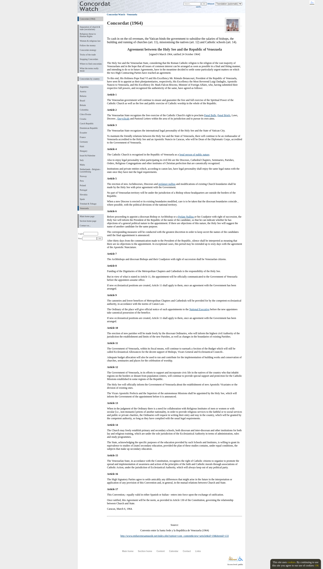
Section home (145, 551)
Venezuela (84, 208)
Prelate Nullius (186, 216)
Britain (83, 105)
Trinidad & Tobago (88, 204)
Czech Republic (87, 123)
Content (160, 551)
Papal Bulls (210, 115)
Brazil (82, 100)
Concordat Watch (116, 14)
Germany (84, 142)
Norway (83, 176)
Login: (88, 234)
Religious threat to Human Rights (88, 35)
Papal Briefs (224, 115)
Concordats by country (90, 79)
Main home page (87, 216)
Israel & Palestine (87, 155)
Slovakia (83, 194)
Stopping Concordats (89, 59)
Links (198, 551)
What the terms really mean (89, 69)
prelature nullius (166, 184)
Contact (187, 551)
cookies (291, 562)
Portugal (83, 190)
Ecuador (83, 132)
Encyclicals (123, 118)
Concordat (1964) (87, 19)
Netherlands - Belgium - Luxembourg (90, 170)
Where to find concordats (91, 64)
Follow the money (88, 45)
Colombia (84, 110)
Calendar (173, 551)
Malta (82, 165)
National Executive (199, 309)
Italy (82, 160)
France (83, 137)
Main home (127, 551)
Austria (83, 91)
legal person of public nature (194, 154)
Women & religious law (90, 41)
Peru (82, 181)
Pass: (87, 238)
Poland (83, 185)
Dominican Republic (89, 128)
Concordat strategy (88, 50)
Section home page (88, 221)
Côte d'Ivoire (85, 114)
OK (317, 565)
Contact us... (85, 225)
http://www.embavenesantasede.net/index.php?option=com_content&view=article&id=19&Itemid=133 (174, 535)
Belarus (83, 96)
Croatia (83, 119)
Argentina (84, 87)
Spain (82, 199)
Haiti (82, 146)
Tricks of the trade (88, 54)
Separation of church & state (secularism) (90, 28)
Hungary (83, 151)
